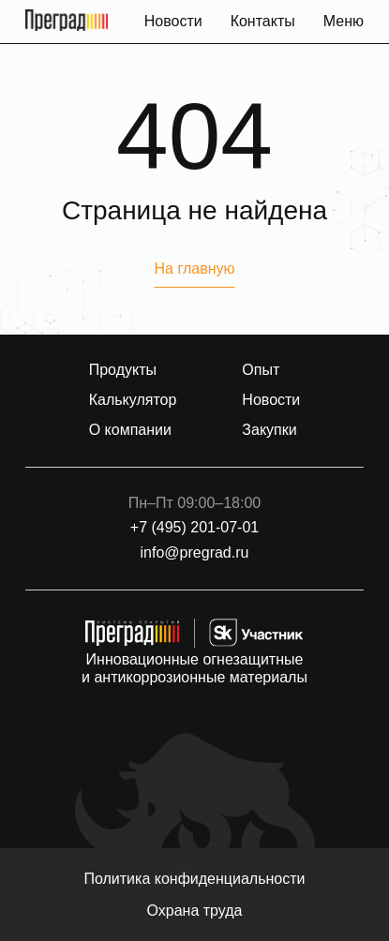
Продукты (123, 370)
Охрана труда (195, 911)
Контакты (263, 21)
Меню (343, 21)
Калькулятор (133, 400)
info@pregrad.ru (195, 552)
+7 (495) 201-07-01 (194, 527)
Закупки (269, 430)
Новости (173, 21)
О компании (130, 430)
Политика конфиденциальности (194, 879)
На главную (195, 268)
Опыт (260, 370)
